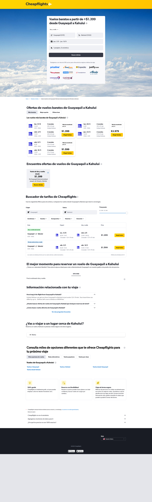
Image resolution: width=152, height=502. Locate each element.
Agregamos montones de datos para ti (77, 417)
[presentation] (86, 23)
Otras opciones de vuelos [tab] (36, 355)
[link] (38, 183)
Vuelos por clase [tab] (84, 355)
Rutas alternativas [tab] (54, 355)
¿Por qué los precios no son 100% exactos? (77, 421)
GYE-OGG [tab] (76, 272)
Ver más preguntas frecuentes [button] (61, 310)
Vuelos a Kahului (65, 365)
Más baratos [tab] (32, 111)
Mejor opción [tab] (44, 111)
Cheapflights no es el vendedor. (77, 414)
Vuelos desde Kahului (33, 368)
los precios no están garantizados (70, 408)
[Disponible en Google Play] (72, 450)
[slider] (127, 211)
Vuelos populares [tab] (69, 355)
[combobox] (54, 29)
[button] (61, 41)
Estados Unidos (35, 97)
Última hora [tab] (56, 111)
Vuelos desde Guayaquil (100, 365)
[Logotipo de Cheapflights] (37, 4)
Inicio (27, 97)
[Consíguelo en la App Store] (80, 450)
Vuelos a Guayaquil (33, 365)
